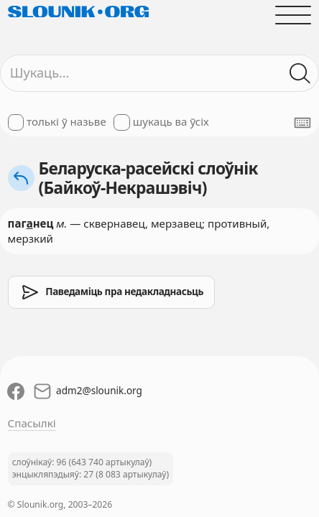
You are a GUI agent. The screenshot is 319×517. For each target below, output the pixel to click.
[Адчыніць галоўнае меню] (293, 14)
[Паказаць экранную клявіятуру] (302, 122)
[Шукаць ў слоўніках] (300, 73)
